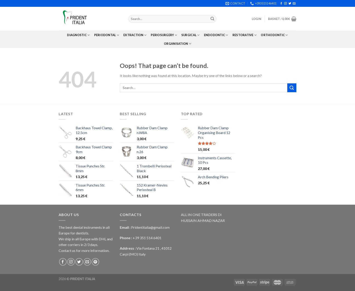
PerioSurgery (164, 35)
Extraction (134, 35)
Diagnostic (78, 35)
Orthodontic (274, 35)
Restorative (245, 35)
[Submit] (212, 19)
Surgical (190, 35)
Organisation (177, 44)
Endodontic (216, 35)
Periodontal (106, 35)
